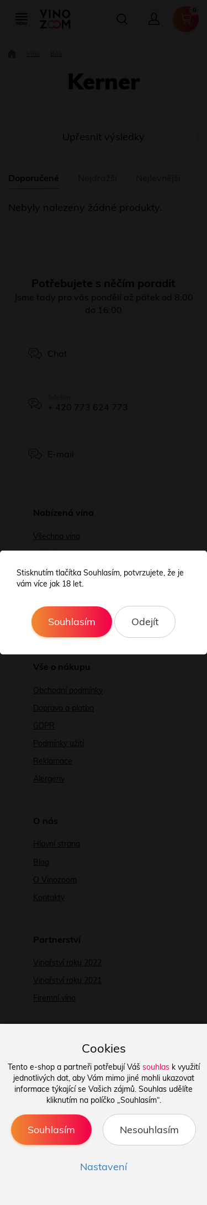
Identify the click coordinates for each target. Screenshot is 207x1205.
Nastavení (103, 1166)
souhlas (155, 1067)
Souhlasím (71, 621)
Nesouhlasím (149, 1129)
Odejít (144, 621)
